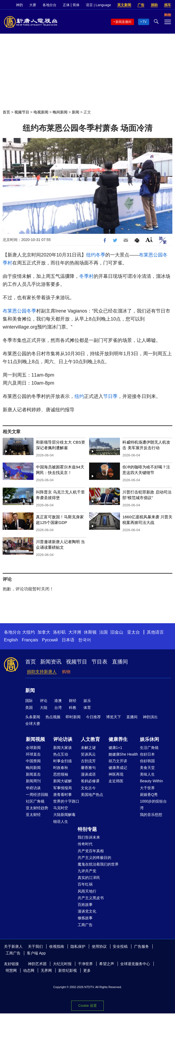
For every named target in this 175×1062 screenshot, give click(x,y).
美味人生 (147, 774)
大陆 (43, 707)
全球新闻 (33, 747)
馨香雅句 (88, 767)
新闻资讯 (50, 662)
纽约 (91, 255)
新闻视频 (35, 739)
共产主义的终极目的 (94, 857)
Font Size (149, 239)
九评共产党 (87, 871)
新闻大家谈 (62, 747)
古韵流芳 (88, 761)
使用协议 (99, 946)
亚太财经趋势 (37, 808)
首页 (6, 112)
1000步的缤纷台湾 (153, 804)
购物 (66, 671)
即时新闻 (73, 717)
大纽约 (28, 632)
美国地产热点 (92, 794)
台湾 (58, 707)
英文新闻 (124, 5)
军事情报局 (62, 788)
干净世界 (85, 964)
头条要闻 (32, 717)
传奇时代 (85, 844)
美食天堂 (147, 767)
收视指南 (56, 946)
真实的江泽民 (89, 877)
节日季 (110, 396)
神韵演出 (150, 717)
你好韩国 (147, 761)
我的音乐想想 (151, 814)
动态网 (28, 970)
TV (145, 22)
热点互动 (60, 754)
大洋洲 (74, 632)
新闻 (75, 112)
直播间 (120, 662)
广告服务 (141, 946)
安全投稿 (120, 946)
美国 (29, 707)
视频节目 (21, 112)
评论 (43, 700)
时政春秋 (60, 767)
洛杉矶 (59, 632)
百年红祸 (85, 884)
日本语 (68, 640)
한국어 (84, 640)
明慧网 (11, 970)
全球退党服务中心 (135, 964)
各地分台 (49, 5)
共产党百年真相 (91, 851)
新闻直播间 (123, 22)
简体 (76, 5)
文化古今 (88, 788)
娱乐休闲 (149, 739)
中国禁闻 (33, 761)
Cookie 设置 (87, 1006)
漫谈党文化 (87, 911)
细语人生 (60, 821)
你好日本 (147, 754)
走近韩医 (116, 781)
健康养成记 (118, 767)
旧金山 (116, 632)
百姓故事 (85, 904)
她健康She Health (123, 754)
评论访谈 (62, 739)
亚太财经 (33, 814)
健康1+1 (115, 747)
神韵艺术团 (37, 964)
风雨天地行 (87, 891)
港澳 (58, 700)
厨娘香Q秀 (149, 794)
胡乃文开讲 (118, 761)
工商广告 (85, 925)
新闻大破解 (62, 781)
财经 (72, 700)
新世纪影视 (67, 970)
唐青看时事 (62, 794)
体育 (87, 707)
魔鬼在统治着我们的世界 (98, 864)
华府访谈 (33, 788)
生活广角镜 (149, 747)
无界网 (46, 970)
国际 (29, 700)
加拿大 (44, 632)
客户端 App (36, 953)
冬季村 (86, 276)
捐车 (167, 5)
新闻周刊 (33, 781)
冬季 (100, 255)
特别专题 (87, 829)
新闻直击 (33, 774)
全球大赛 (32, 723)
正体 (66, 5)
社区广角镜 (35, 801)
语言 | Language (98, 5)
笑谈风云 (88, 754)
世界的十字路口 (66, 801)
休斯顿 (90, 632)
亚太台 (133, 632)
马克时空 (60, 808)
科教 (72, 707)
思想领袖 (60, 774)
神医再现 (116, 774)
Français (30, 640)
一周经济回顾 (37, 794)
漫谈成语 (88, 774)
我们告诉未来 (89, 837)
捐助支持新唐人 (42, 671)
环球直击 (33, 754)
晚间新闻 (60, 112)
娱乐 (87, 700)
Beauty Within (151, 781)
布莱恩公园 (151, 255)
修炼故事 (85, 918)
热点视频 (52, 717)
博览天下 (113, 717)
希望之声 (106, 964)
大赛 (32, 5)
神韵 (19, 5)
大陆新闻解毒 (64, 814)
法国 (103, 632)
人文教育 (90, 739)
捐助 (154, 5)
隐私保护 (77, 946)
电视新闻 (41, 112)
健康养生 (118, 739)
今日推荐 (93, 717)
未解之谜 (88, 747)
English (11, 640)
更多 (87, 970)
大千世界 (147, 788)
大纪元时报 (62, 964)
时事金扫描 (62, 761)
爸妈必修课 (90, 781)
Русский (50, 640)
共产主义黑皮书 (91, 898)
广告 (141, 5)
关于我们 (35, 946)
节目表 (99, 662)
